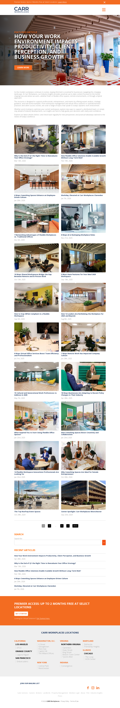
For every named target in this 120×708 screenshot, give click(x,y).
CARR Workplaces (21, 10)
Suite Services (22, 693)
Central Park (43, 666)
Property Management (60, 693)
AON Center (90, 659)
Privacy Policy (65, 701)
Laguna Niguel (23, 655)
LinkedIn (97, 687)
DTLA (19, 648)
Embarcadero (22, 661)
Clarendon (66, 648)
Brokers (39, 693)
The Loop (89, 657)
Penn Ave (42, 649)
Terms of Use (74, 701)
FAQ (87, 693)
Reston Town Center (71, 655)
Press (60, 696)
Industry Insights (97, 693)
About (83, 693)
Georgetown (43, 647)
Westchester (43, 668)
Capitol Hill (42, 651)
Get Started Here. (43, 619)
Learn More (62, 2)
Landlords (46, 693)
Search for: (18, 539)
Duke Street (67, 650)
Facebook (87, 687)
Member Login (74, 693)
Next (75, 526)
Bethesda (88, 644)
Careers (32, 693)
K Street (41, 644)
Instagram (92, 687)
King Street (66, 652)
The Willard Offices (46, 653)
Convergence (66, 666)
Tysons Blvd (67, 657)
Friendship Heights (92, 647)
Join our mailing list (30, 683)
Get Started (21, 613)
